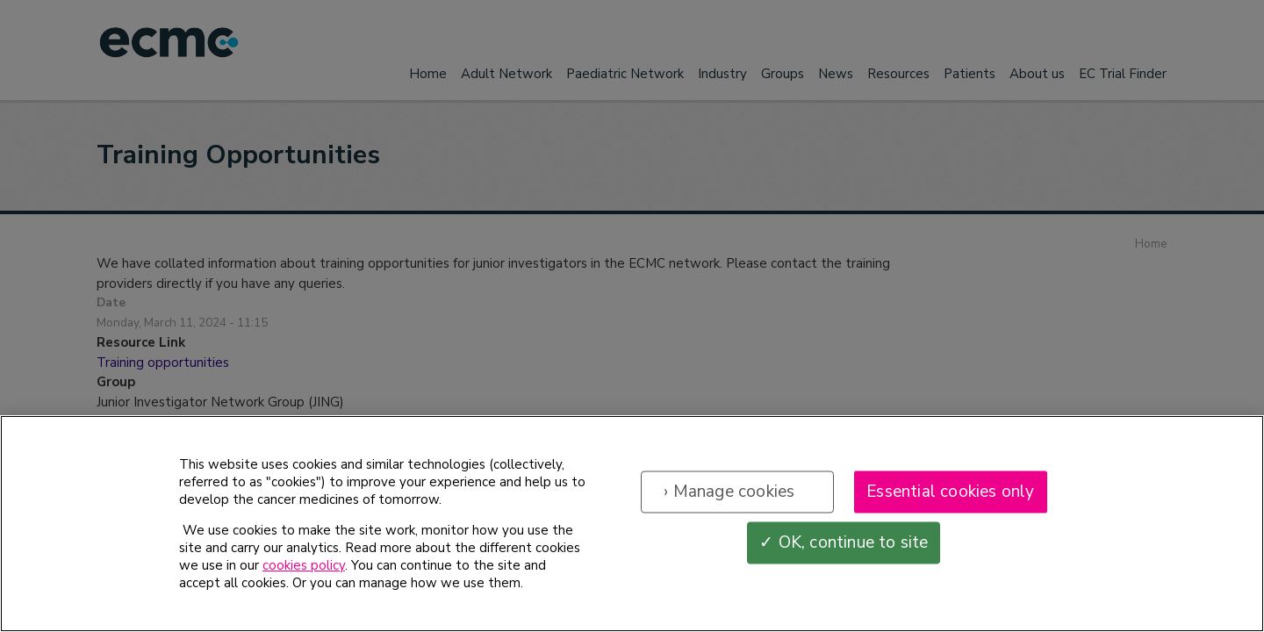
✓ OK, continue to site (843, 542)
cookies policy (303, 565)
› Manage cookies (729, 491)
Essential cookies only (950, 491)
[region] (632, 523)
